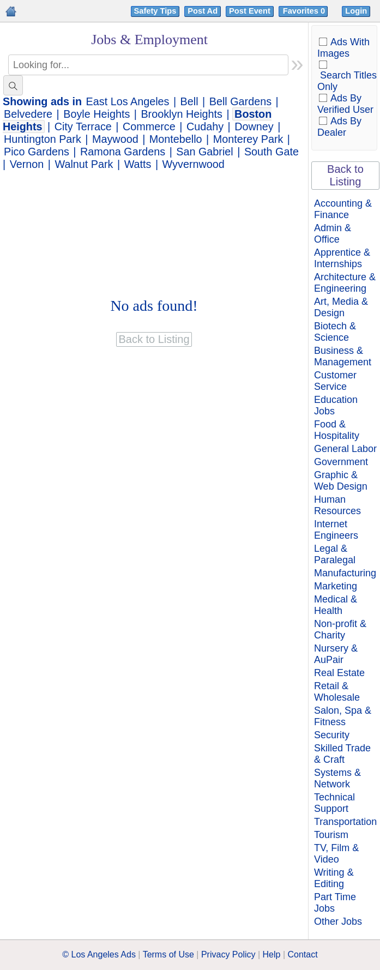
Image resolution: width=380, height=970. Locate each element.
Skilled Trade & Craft (342, 754)
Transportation (345, 821)
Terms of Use (168, 954)
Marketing (335, 586)
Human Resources (337, 505)
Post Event (249, 11)
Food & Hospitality (336, 430)
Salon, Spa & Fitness (342, 716)
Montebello (175, 139)
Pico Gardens (36, 152)
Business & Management (342, 356)
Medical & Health (335, 605)
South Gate (271, 152)
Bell (189, 101)
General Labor (345, 448)
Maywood (115, 139)
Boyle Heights (96, 114)
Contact (303, 954)
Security (331, 735)
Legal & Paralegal (334, 554)
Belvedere (28, 114)
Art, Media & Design (341, 307)
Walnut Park (84, 164)
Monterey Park (248, 139)
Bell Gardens (240, 101)
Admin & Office (332, 233)
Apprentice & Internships (342, 258)
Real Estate (339, 672)
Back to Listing (345, 175)
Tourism (331, 834)
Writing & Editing (334, 878)
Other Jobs (338, 921)
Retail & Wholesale (337, 691)
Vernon (27, 164)
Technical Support (334, 803)
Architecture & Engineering (345, 283)
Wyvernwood (193, 164)
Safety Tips (155, 11)
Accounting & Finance (343, 209)
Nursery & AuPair (336, 654)
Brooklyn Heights (181, 114)
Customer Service (335, 381)
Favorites (305, 11)
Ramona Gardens (122, 152)
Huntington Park (42, 139)
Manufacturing (345, 573)
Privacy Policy (228, 954)
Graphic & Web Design (340, 480)
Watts (138, 164)
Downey (253, 126)
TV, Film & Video (336, 853)
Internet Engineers (336, 530)
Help (272, 954)
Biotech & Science (335, 332)
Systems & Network (337, 778)
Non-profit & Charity (340, 629)
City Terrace (83, 126)
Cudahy (205, 126)
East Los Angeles (128, 101)
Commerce (149, 126)
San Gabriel (204, 152)
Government (341, 461)
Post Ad (203, 11)
